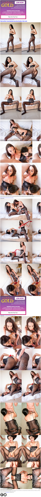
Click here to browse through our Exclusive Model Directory (6, 489)
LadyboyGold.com (7, 492)
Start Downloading (2, 198)
